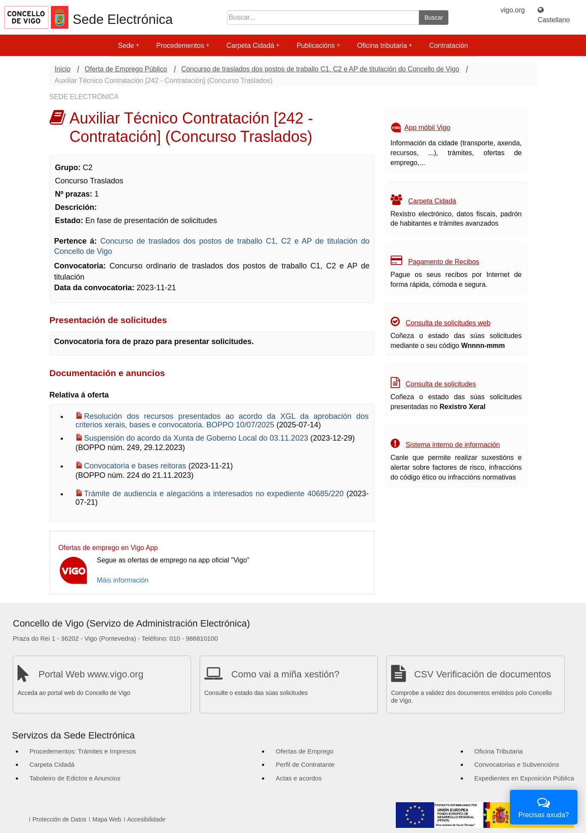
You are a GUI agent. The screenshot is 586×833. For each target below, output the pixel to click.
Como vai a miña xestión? (285, 674)
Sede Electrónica (123, 19)
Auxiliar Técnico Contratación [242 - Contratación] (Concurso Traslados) (164, 80)
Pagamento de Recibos (443, 261)
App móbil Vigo (427, 127)
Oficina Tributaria (498, 751)
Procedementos (182, 45)
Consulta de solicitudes (441, 384)
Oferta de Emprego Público (126, 69)
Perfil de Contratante (305, 764)
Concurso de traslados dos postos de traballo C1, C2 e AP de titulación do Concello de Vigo (320, 69)
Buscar (433, 17)
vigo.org (513, 10)
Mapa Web (106, 819)
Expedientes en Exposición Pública (524, 778)
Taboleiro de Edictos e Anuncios (75, 778)
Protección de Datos (59, 819)
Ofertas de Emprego (304, 751)
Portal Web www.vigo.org (90, 674)
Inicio (63, 69)
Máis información (123, 580)
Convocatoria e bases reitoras (136, 466)
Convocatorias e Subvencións (516, 764)
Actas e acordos (299, 778)
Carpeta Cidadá (253, 45)
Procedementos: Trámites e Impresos (82, 751)
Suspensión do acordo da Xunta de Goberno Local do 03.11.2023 (197, 438)
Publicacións (318, 45)
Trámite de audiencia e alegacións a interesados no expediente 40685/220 (215, 493)
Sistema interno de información (453, 444)
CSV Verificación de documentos (482, 674)
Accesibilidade (146, 819)
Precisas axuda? (543, 806)
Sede (128, 45)
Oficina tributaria (384, 45)
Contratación (448, 45)
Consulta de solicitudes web (448, 323)
